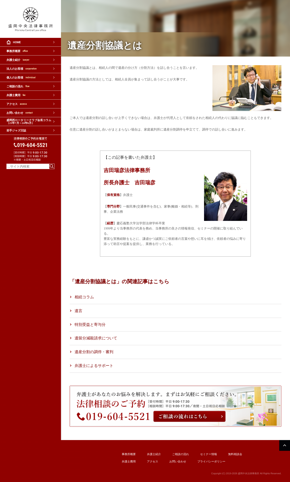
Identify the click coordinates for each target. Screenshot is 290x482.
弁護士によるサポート (94, 365)
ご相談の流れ (18, 86)
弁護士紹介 (17, 60)
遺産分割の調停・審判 (94, 352)
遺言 (78, 311)
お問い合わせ (19, 112)
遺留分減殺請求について (96, 338)
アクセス (16, 104)
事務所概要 (17, 51)
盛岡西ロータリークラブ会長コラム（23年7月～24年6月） (28, 122)
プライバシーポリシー (211, 461)
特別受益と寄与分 (90, 324)
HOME (17, 42)
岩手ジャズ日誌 (16, 130)
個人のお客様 (21, 77)
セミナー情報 (208, 454)
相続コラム (84, 297)
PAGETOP (284, 445)
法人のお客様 (21, 68)
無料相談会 (235, 454)
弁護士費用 (15, 95)
